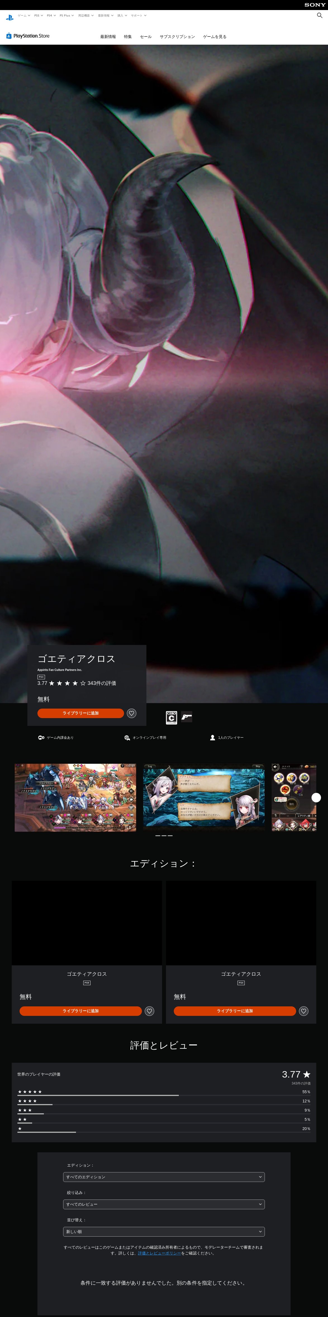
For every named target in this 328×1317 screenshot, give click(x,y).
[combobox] (164, 1172)
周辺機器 (84, 15)
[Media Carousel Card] (75, 792)
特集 (128, 31)
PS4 (50, 15)
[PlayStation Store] (29, 30)
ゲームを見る (215, 31)
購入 (120, 15)
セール (146, 31)
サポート (137, 15)
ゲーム (22, 15)
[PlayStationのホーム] (10, 15)
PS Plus (65, 15)
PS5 (36, 15)
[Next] (316, 792)
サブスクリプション (177, 31)
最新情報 (104, 15)
